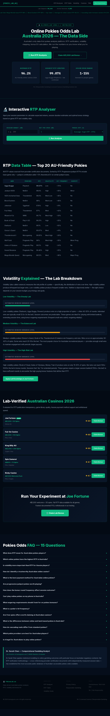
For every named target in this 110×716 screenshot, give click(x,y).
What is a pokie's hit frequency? (55, 608)
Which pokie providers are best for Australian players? (55, 633)
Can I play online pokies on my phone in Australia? (55, 596)
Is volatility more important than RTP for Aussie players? (55, 565)
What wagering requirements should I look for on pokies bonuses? (55, 602)
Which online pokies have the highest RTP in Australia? (55, 559)
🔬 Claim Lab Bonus (55, 513)
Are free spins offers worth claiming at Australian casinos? (55, 615)
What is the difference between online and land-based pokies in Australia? (55, 621)
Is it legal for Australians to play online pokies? (55, 639)
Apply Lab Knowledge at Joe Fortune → (20, 379)
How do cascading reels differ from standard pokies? (55, 627)
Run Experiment (100, 3)
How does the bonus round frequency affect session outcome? (55, 590)
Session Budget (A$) (15, 128)
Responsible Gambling (73, 688)
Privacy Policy (71, 684)
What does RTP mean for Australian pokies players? (55, 553)
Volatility (76, 3)
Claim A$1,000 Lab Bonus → (70, 55)
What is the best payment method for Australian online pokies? (55, 577)
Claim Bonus (98, 421)
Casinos (83, 3)
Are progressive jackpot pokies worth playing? (55, 584)
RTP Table (68, 3)
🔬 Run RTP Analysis (37, 55)
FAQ (89, 3)
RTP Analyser (58, 3)
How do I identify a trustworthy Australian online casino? (55, 571)
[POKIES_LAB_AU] (10, 3)
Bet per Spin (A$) (46, 128)
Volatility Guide (48, 691)
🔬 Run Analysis (55, 138)
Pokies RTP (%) (78, 128)
